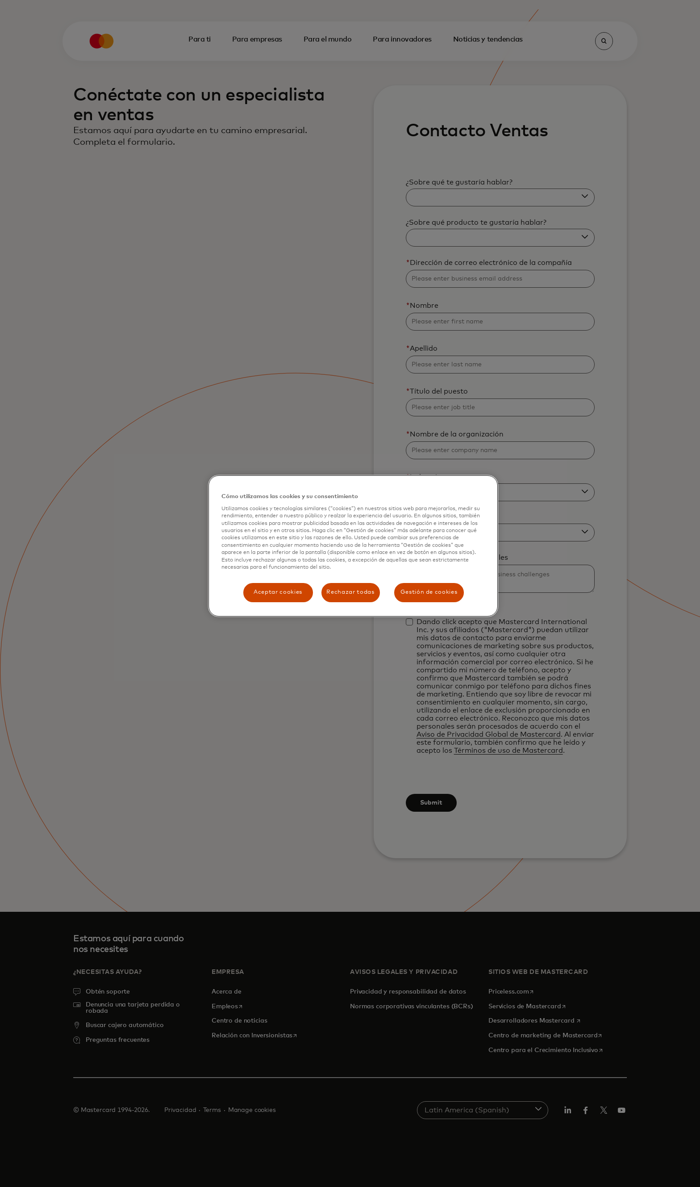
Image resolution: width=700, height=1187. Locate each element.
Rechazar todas (350, 592)
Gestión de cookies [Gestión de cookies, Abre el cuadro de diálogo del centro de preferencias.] (429, 592)
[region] (353, 546)
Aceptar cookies (278, 592)
